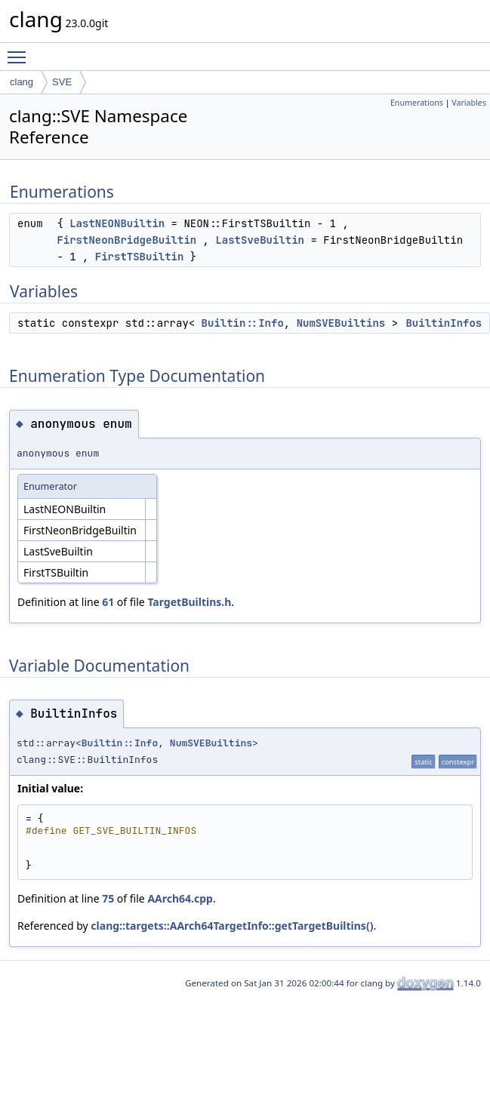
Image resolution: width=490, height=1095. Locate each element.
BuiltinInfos (443, 323)
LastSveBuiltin (259, 240)
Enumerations (416, 102)
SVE (62, 82)
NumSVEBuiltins (341, 323)
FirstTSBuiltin (139, 256)
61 (108, 602)
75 (108, 898)
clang (21, 82)
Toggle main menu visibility (20, 50)
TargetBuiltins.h (189, 602)
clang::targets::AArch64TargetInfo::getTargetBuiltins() (232, 925)
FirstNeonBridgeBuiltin (126, 240)
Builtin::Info (243, 323)
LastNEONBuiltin (117, 223)
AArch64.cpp (180, 898)
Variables (468, 102)
